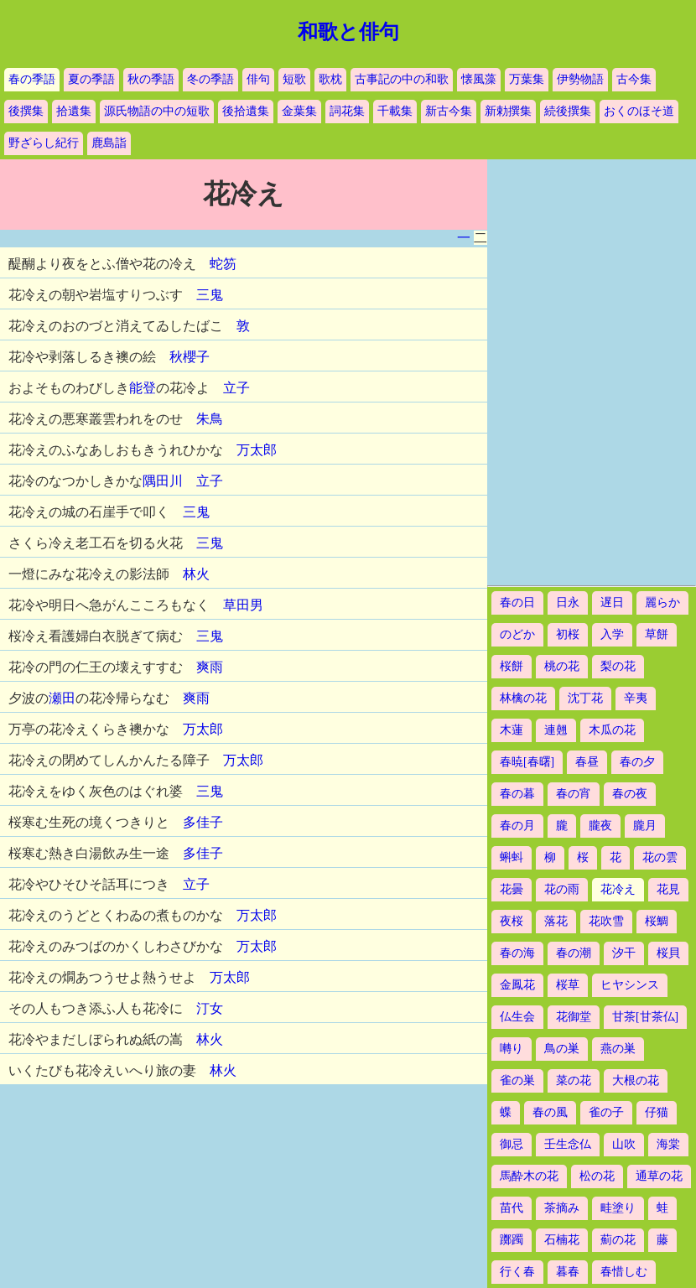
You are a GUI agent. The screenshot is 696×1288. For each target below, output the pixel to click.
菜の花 (573, 1080)
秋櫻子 (189, 357)
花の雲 (660, 857)
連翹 (556, 730)
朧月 (645, 825)
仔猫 (656, 1112)
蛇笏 (223, 264)
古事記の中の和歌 (402, 79)
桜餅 (511, 666)
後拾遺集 (245, 111)
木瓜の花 (612, 730)
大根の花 (635, 1080)
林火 (196, 574)
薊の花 (618, 1239)
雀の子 (606, 1112)
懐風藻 (478, 79)
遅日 (612, 602)
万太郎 (256, 450)
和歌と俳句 (348, 32)
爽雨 (209, 667)
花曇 (511, 889)
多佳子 (203, 822)
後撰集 (26, 111)
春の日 (517, 602)
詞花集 (347, 111)
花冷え (618, 889)
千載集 (395, 111)
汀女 (209, 1008)
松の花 (597, 1176)
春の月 (517, 825)
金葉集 (299, 111)
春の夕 (637, 762)
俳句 (258, 79)
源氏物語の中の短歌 (157, 111)
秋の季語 (150, 79)
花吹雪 (606, 921)
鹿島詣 (109, 143)
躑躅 (511, 1239)
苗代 (511, 1208)
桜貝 (668, 953)
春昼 (587, 762)
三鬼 (209, 295)
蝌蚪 (511, 857)
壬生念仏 (567, 1144)
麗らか (662, 602)
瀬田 (62, 698)
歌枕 (330, 79)
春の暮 (517, 793)
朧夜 (600, 825)
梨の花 (618, 666)
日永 (567, 602)
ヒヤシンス (629, 985)
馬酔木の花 (529, 1176)
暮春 (567, 1271)
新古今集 (448, 111)
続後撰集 (567, 111)
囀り (511, 1048)
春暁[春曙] (527, 762)
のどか (517, 634)
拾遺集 (73, 111)
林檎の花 (523, 698)
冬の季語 (210, 79)
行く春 (517, 1271)
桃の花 (561, 666)
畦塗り (618, 1208)
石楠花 (561, 1239)
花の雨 (561, 889)
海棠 (668, 1144)
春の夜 (629, 793)
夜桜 (511, 921)
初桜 (567, 634)
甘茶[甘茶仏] (645, 1016)
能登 (142, 388)
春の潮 (573, 953)
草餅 (656, 634)
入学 (612, 634)
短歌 (294, 79)
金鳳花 (517, 985)
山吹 (624, 1144)
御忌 (511, 1144)
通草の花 (659, 1176)
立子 (236, 388)
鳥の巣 (561, 1048)
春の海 (517, 953)
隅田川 (163, 481)
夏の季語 (91, 79)
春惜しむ (623, 1271)
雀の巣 (517, 1080)
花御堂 (573, 1016)
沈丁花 (585, 698)
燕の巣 (618, 1048)
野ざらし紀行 (43, 143)
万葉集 (526, 79)
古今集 (634, 79)
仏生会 (517, 1016)
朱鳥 (209, 419)
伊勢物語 (580, 79)
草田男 (243, 605)
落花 (556, 921)
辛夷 (635, 698)
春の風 (550, 1112)
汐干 (624, 953)
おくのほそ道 (639, 111)
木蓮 (511, 730)
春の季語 (31, 79)
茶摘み (561, 1208)
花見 (668, 889)
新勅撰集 (508, 111)
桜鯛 (656, 921)
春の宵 (573, 793)
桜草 (567, 985)
